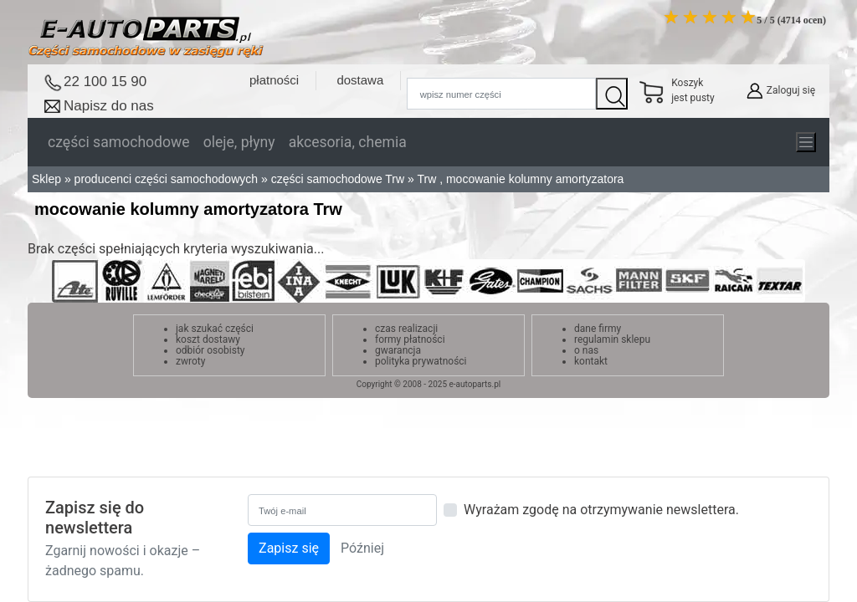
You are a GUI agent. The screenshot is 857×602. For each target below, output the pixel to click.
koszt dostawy (208, 339)
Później (362, 548)
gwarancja (398, 350)
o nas (586, 350)
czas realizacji (406, 328)
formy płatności (410, 339)
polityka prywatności (421, 361)
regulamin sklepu (612, 339)
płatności (274, 80)
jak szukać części (215, 328)
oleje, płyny (239, 142)
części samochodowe (119, 142)
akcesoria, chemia (348, 142)
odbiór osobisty (210, 350)
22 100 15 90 (105, 81)
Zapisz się (289, 548)
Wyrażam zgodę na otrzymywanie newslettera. (601, 510)
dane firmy (597, 328)
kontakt (591, 361)
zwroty (190, 361)
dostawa (359, 80)
